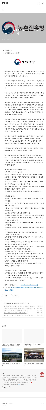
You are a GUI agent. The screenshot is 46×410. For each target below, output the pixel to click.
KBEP (5, 3)
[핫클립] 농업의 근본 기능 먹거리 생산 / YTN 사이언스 (18, 308)
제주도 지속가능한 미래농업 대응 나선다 (15, 310)
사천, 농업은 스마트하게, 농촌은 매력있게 (15, 313)
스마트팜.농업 (15, 303)
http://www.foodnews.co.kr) (29, 285)
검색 (38, 3)
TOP (42, 404)
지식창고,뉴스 (7, 303)
